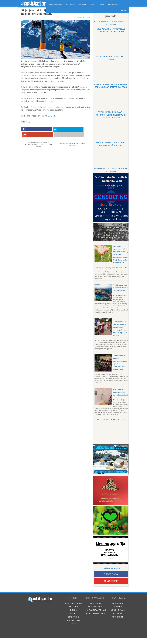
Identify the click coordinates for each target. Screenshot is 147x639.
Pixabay (29, 122)
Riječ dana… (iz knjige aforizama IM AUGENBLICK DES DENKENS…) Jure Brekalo (38, 139)
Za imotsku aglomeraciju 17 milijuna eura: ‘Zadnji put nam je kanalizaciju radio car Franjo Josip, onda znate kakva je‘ (120, 254)
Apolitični (32, 3)
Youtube (111, 582)
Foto (73, 624)
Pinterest (117, 618)
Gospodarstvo (73, 604)
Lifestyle (73, 618)
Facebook (110, 575)
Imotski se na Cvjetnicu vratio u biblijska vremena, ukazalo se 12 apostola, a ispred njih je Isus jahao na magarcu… (120, 327)
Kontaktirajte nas (95, 611)
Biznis (73, 611)
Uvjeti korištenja (95, 614)
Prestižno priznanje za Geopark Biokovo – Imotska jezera (120, 288)
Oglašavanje (95, 607)
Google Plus (117, 611)
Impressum (96, 604)
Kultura (73, 607)
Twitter (117, 607)
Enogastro (73, 621)
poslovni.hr (52, 116)
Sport (73, 614)
